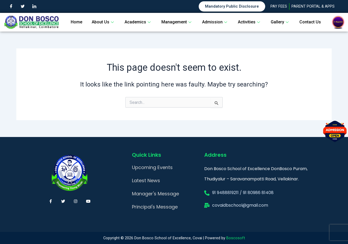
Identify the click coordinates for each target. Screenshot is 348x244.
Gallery (280, 21)
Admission (215, 21)
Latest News (146, 180)
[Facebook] (11, 7)
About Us (103, 21)
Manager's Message (155, 193)
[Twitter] (23, 7)
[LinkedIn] (34, 7)
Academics (138, 21)
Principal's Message (155, 207)
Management (177, 21)
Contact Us (310, 21)
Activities (249, 21)
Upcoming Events (152, 167)
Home (76, 21)
